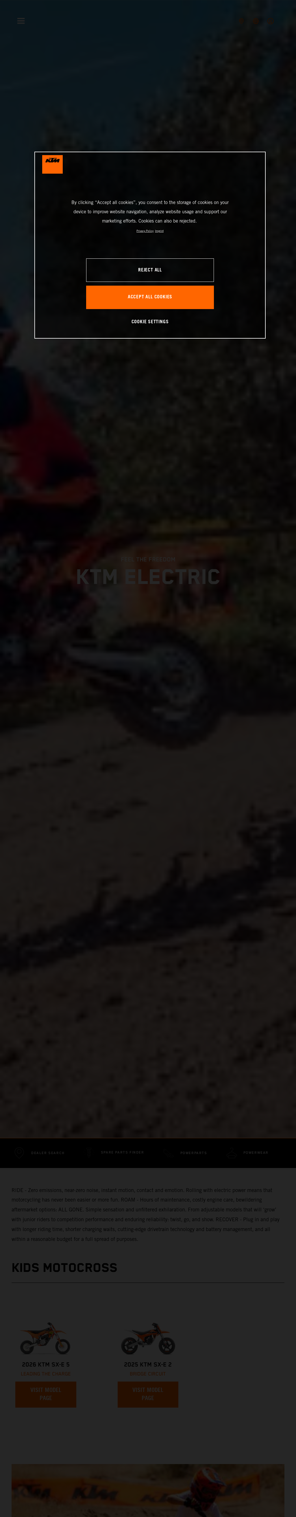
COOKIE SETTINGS (150, 321)
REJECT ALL (150, 270)
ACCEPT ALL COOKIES (150, 297)
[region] (150, 245)
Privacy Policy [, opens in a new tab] (144, 230)
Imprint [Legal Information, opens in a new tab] (159, 230)
